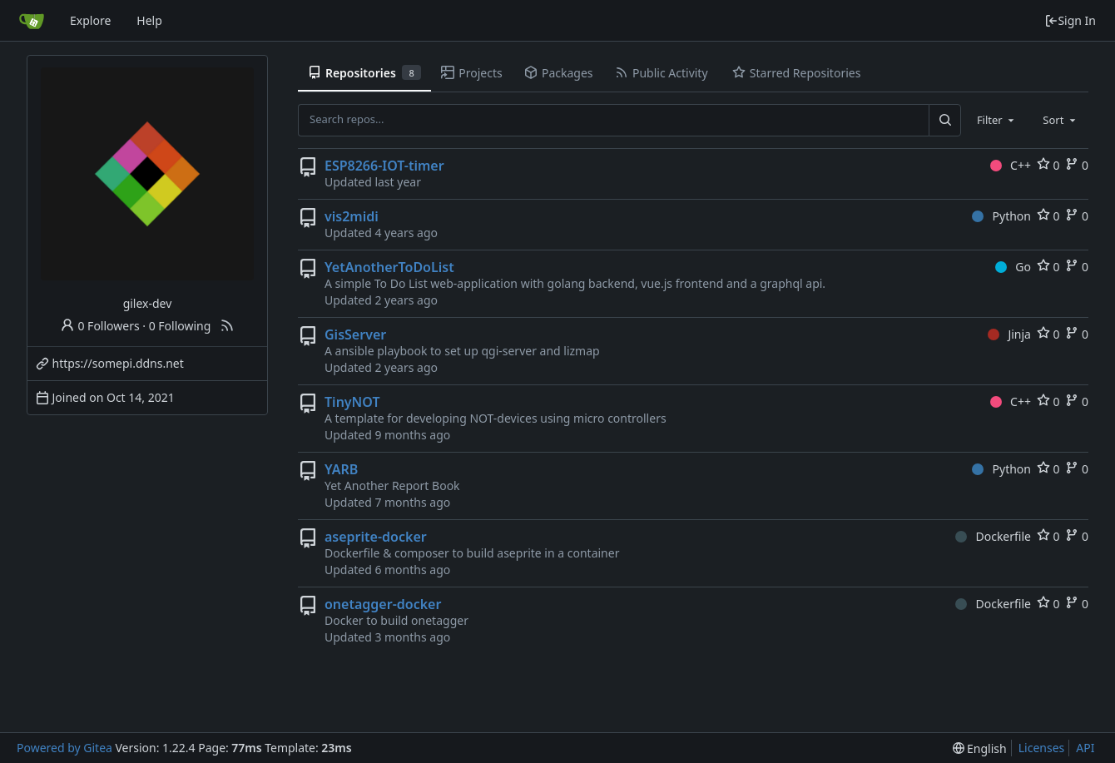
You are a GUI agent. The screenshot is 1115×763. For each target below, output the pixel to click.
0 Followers (100, 326)
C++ (1010, 165)
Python (1001, 216)
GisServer (355, 334)
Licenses (1041, 748)
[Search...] (944, 120)
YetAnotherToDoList (389, 267)
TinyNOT (352, 402)
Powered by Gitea (64, 748)
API (1085, 748)
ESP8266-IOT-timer (384, 165)
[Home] (31, 21)
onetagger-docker (383, 604)
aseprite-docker (376, 536)
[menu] (980, 748)
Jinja (1009, 334)
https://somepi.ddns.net (118, 363)
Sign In (1070, 20)
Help (149, 20)
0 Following (180, 326)
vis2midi (352, 216)
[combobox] (997, 120)
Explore (90, 20)
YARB (341, 469)
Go (1013, 267)
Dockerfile (993, 536)
